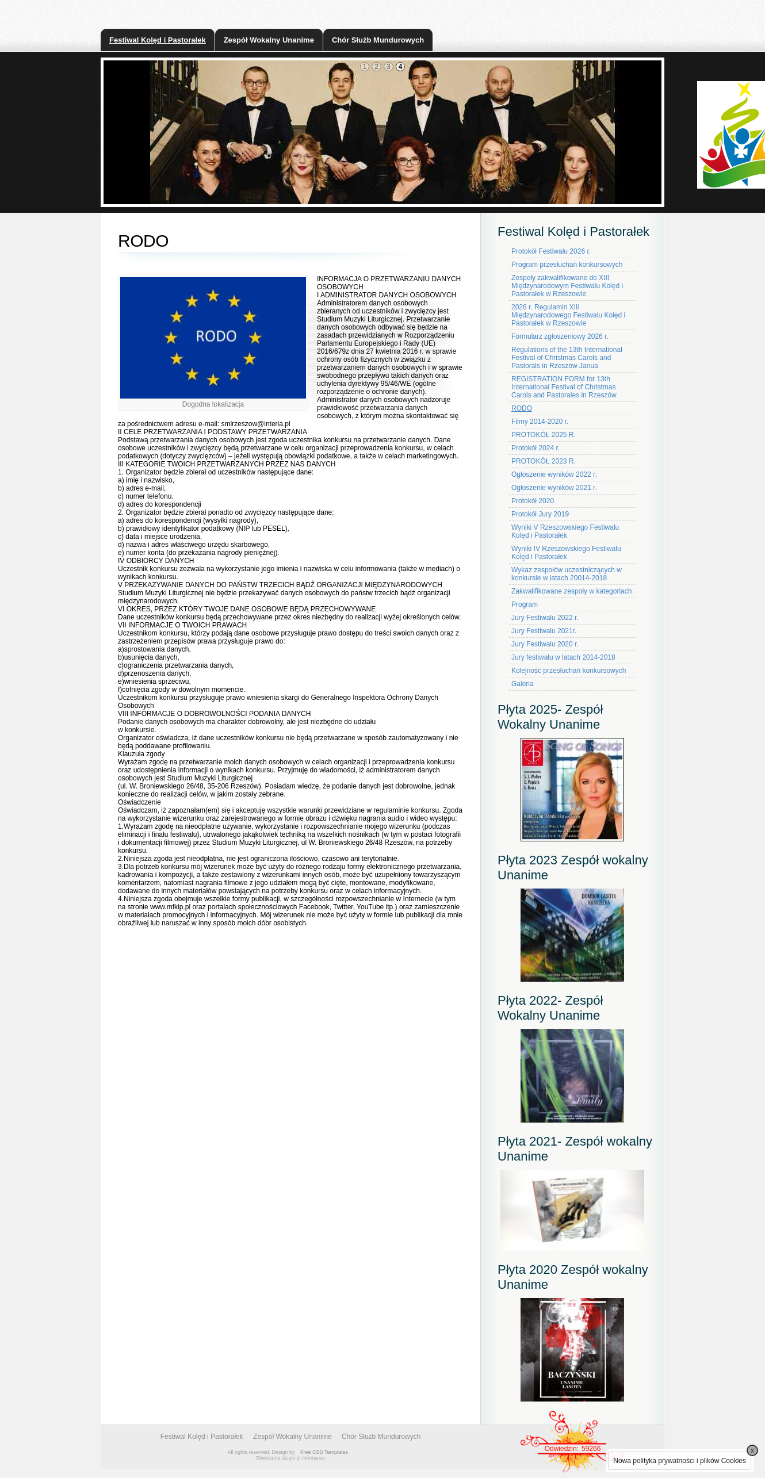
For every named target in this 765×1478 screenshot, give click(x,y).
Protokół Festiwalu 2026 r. (551, 251)
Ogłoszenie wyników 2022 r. (554, 474)
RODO (521, 408)
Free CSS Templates (324, 1452)
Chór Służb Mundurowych (378, 40)
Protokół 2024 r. (535, 448)
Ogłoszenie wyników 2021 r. (554, 488)
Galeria (522, 684)
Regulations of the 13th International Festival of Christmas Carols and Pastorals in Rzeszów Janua (566, 358)
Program (524, 604)
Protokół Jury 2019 (540, 514)
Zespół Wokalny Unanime (269, 40)
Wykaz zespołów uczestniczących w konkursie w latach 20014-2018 (566, 574)
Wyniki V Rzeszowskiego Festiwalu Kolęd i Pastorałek (565, 531)
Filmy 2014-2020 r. (539, 422)
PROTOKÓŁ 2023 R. (543, 461)
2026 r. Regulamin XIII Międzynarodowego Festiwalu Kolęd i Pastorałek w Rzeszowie (568, 315)
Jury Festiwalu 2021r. (543, 631)
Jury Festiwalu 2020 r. (545, 644)
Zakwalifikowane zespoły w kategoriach (571, 591)
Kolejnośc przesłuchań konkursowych (568, 671)
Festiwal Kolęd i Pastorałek (157, 40)
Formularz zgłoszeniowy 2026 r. (560, 336)
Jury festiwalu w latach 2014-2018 (563, 657)
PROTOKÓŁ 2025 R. (543, 435)
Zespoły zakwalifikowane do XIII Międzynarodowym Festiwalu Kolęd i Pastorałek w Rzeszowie (567, 286)
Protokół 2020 (532, 501)
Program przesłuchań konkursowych (566, 265)
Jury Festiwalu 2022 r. (545, 618)
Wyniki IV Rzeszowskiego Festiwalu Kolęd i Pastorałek (566, 553)
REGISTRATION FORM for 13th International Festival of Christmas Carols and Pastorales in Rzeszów (564, 387)
